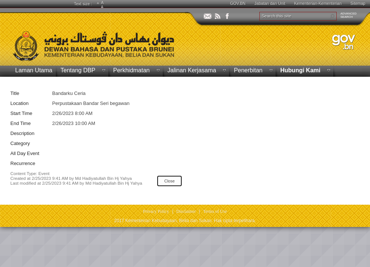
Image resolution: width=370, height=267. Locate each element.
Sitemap (357, 3)
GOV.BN (238, 3)
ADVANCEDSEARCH (348, 15)
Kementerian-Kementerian (318, 3)
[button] (332, 16)
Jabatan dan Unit (270, 3)
